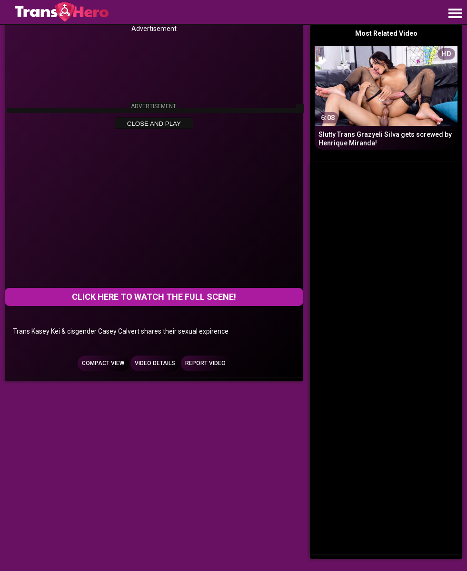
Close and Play (154, 123)
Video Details (155, 363)
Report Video (205, 363)
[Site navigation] (455, 14)
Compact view (103, 363)
